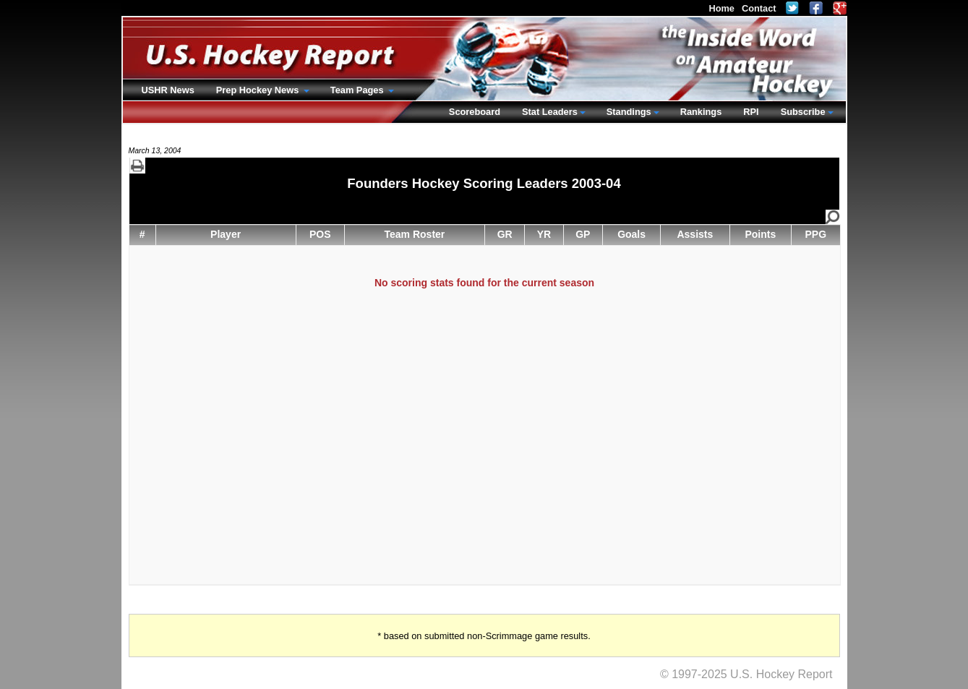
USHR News (168, 90)
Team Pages (358, 90)
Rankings (701, 111)
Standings (629, 111)
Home (721, 8)
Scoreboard (474, 111)
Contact (759, 8)
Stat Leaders (550, 111)
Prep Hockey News (258, 90)
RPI (750, 111)
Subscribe (803, 111)
